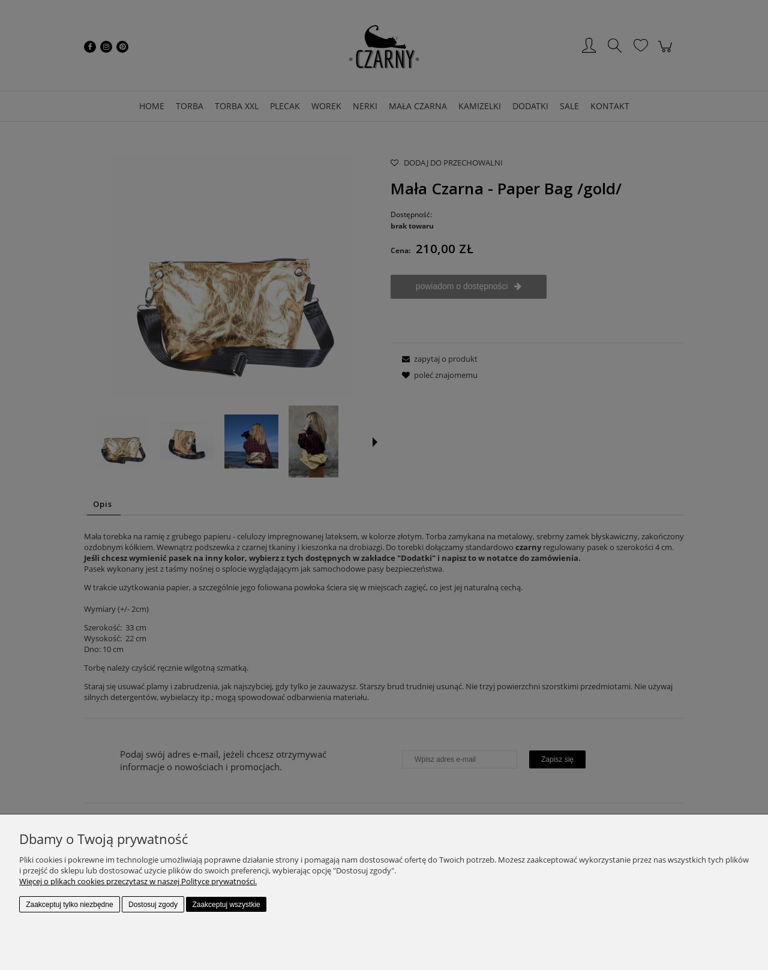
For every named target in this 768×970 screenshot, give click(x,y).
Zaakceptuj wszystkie (226, 904)
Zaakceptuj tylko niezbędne (69, 904)
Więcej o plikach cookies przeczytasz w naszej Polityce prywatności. (138, 881)
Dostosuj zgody (153, 904)
